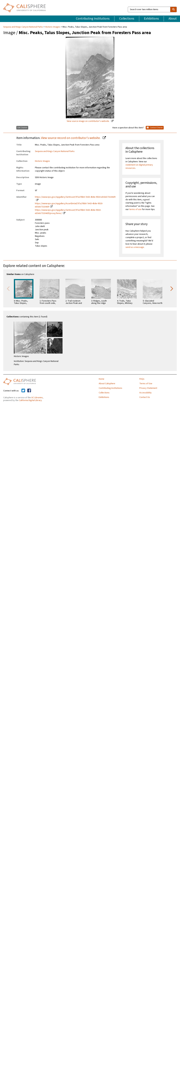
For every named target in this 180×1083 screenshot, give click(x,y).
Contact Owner (155, 127)
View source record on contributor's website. (71, 138)
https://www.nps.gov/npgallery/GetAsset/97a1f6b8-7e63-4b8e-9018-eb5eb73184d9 (75, 197)
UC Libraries (37, 397)
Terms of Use (145, 383)
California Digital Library (30, 400)
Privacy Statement (148, 388)
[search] (173, 9)
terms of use (135, 209)
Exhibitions (151, 18)
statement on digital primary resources (139, 166)
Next (171, 288)
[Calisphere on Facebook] (29, 391)
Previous (8, 288)
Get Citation (22, 127)
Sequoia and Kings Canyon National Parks (23, 27)
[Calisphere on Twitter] (23, 391)
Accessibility (145, 393)
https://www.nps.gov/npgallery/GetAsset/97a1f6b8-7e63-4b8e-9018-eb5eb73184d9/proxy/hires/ (68, 211)
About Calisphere (107, 383)
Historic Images (52, 27)
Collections (126, 18)
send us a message (134, 247)
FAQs (141, 379)
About (173, 18)
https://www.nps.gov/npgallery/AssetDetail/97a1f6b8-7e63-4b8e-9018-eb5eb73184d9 (69, 205)
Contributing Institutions (93, 18)
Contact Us (144, 397)
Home (101, 379)
